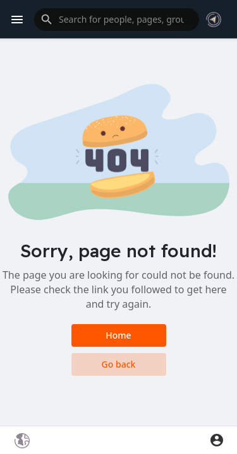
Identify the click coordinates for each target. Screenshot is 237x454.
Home (118, 335)
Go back (119, 364)
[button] (116, 19)
